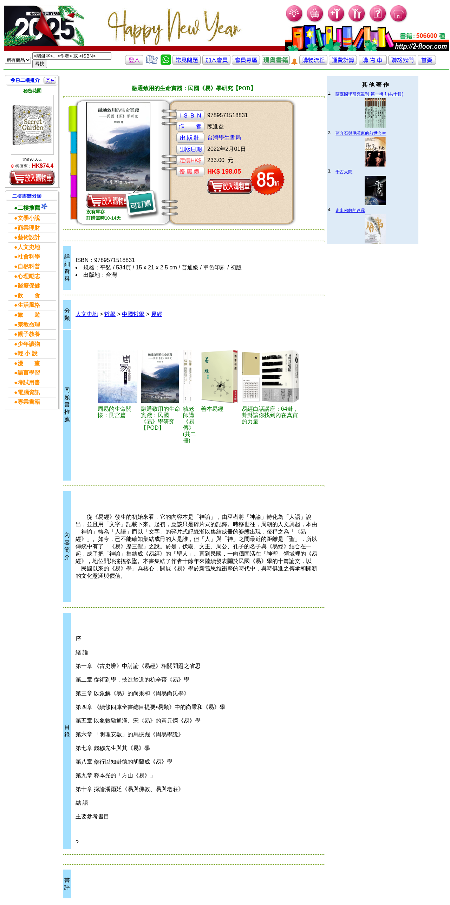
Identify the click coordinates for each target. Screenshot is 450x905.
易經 (156, 314)
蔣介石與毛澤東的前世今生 (360, 133)
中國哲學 (133, 314)
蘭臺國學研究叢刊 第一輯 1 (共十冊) (369, 94)
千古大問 (343, 171)
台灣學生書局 (224, 138)
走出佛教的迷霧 (350, 210)
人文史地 (87, 314)
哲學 (110, 314)
